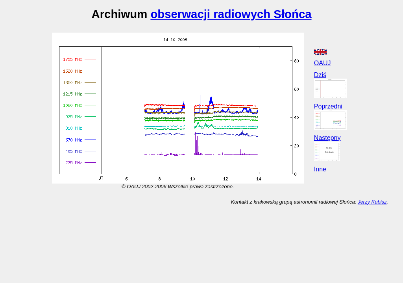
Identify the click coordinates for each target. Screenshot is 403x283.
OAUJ (322, 63)
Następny (327, 137)
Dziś (320, 75)
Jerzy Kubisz (372, 202)
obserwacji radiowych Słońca (230, 13)
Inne (320, 169)
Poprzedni (328, 106)
